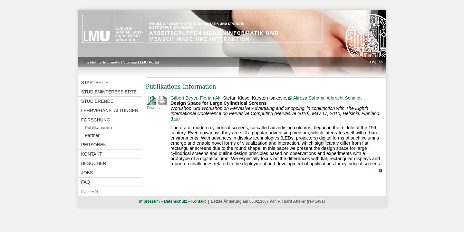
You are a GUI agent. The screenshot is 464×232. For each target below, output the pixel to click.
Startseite (95, 82)
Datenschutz (175, 201)
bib (175, 118)
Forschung (95, 119)
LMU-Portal (149, 62)
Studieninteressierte (109, 91)
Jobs (87, 172)
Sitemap (130, 62)
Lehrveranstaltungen (109, 110)
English (376, 62)
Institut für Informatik (103, 62)
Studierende (97, 101)
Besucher (93, 163)
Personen (94, 144)
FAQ (85, 182)
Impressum (149, 201)
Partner (92, 135)
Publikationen (98, 127)
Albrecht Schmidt (344, 98)
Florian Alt (210, 98)
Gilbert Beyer (183, 98)
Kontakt (91, 154)
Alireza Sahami (308, 98)
